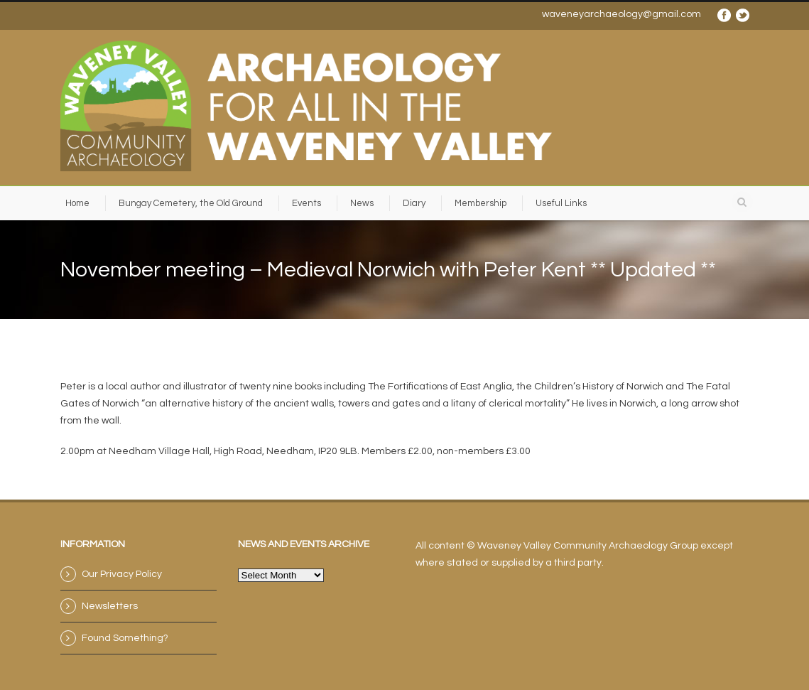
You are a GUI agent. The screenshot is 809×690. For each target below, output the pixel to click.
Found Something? (125, 638)
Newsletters (110, 606)
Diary (414, 203)
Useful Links (561, 203)
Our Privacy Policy (122, 574)
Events (306, 203)
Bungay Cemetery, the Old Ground (191, 203)
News (362, 203)
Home (77, 203)
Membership (480, 203)
